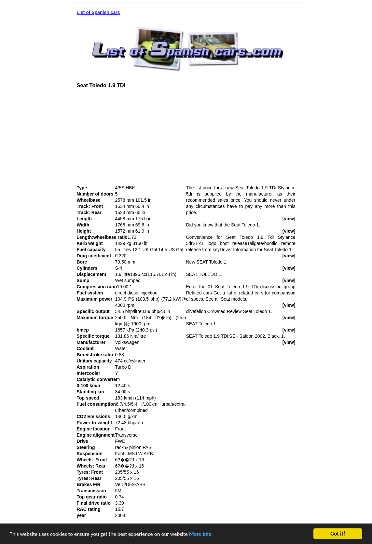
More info (200, 534)
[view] (289, 218)
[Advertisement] (131, 139)
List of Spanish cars (98, 12)
